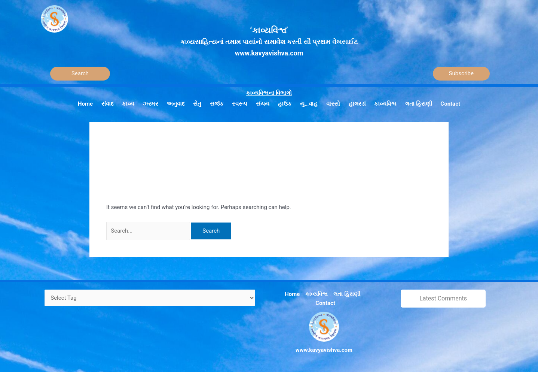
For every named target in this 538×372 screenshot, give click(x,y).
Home (292, 294)
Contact (325, 303)
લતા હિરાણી (346, 294)
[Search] (80, 74)
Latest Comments (443, 298)
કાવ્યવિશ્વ (316, 294)
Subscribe (461, 73)
